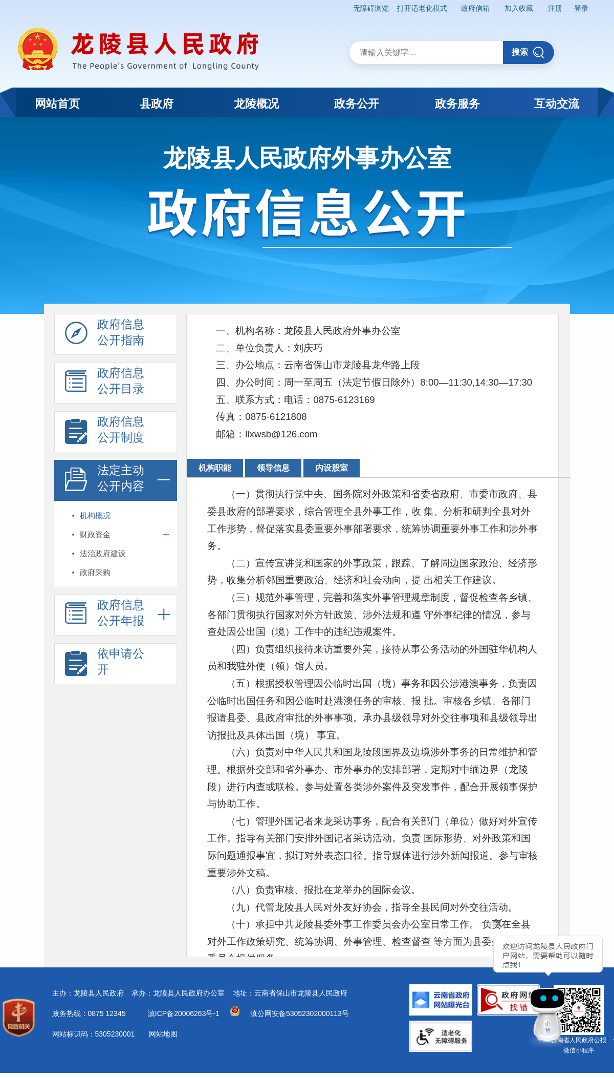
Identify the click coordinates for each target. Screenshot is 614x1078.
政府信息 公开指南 (104, 335)
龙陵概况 (256, 103)
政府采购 (95, 572)
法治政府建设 (103, 553)
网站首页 (57, 103)
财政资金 (95, 534)
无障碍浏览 (370, 8)
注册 (554, 8)
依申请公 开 (104, 664)
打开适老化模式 (421, 8)
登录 (581, 8)
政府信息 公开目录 (104, 383)
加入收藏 (518, 8)
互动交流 (556, 103)
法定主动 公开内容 (104, 480)
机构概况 (95, 515)
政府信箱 (475, 8)
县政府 (156, 103)
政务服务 (457, 103)
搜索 (528, 52)
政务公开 (356, 103)
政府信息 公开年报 (104, 615)
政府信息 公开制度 (104, 432)
